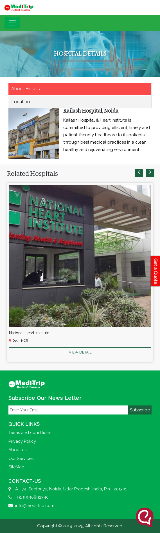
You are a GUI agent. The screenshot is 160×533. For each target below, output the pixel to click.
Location (20, 101)
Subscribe (140, 410)
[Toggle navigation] (12, 22)
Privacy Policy (22, 441)
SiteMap (16, 467)
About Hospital (27, 88)
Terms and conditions (29, 432)
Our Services (20, 458)
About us (17, 449)
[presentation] (139, 173)
